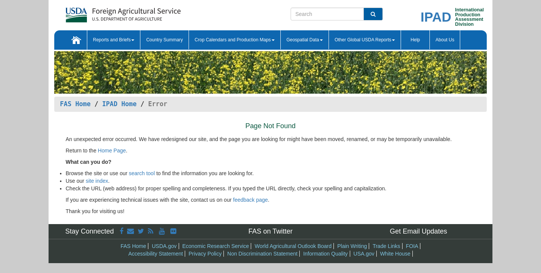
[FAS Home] (123, 12)
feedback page (250, 200)
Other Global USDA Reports (365, 39)
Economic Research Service (215, 246)
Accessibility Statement (155, 254)
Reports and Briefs (113, 39)
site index (97, 181)
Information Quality (325, 254)
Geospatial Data (304, 39)
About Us (445, 39)
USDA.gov (164, 246)
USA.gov (364, 254)
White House (395, 254)
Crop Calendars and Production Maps (235, 39)
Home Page (112, 150)
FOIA (412, 246)
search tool (142, 173)
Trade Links (386, 246)
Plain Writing (352, 246)
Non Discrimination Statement (262, 254)
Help (415, 39)
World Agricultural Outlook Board (293, 246)
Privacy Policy (205, 254)
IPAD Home (119, 104)
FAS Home (75, 104)
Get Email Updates (418, 231)
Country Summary (164, 39)
